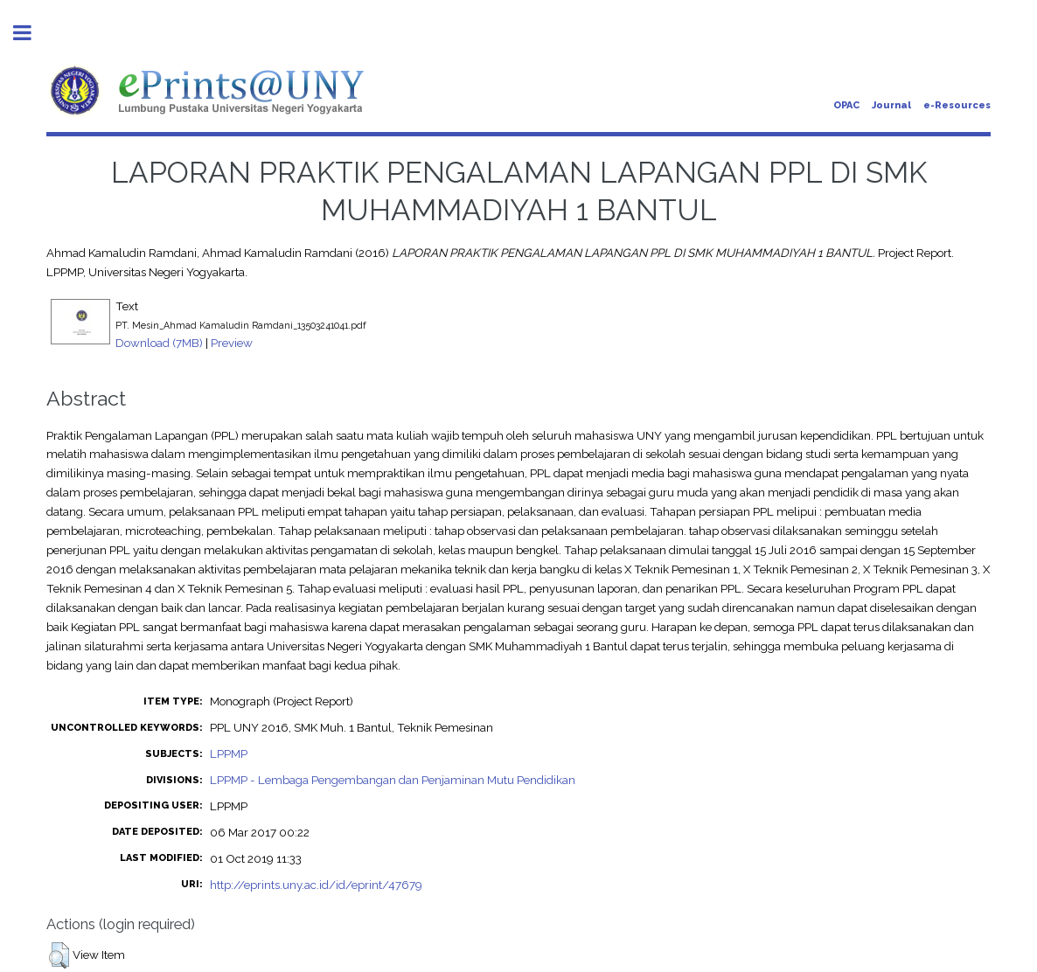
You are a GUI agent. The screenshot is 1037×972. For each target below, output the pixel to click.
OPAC (846, 105)
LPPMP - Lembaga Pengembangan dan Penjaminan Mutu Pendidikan (392, 780)
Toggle (31, 33)
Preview (232, 343)
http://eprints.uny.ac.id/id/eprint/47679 (316, 885)
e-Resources (957, 105)
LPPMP (228, 753)
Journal (891, 105)
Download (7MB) (159, 343)
